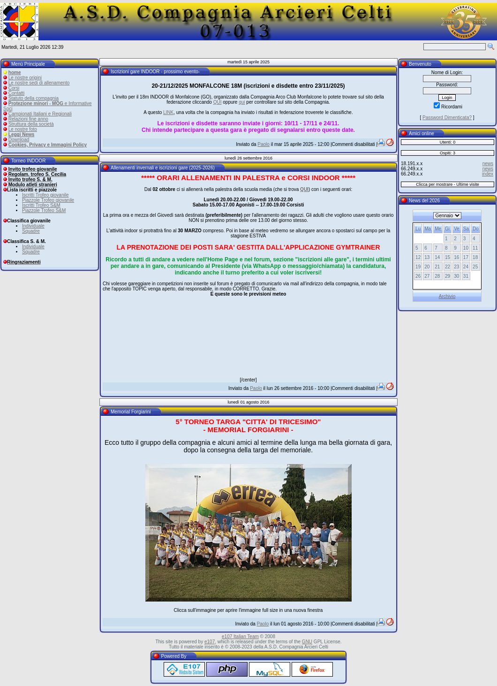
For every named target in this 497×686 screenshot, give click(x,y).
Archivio (447, 296)
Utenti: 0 (448, 142)
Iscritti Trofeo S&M (41, 205)
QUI (217, 102)
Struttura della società (31, 124)
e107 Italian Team (240, 636)
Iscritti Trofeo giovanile (45, 195)
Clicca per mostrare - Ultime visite (447, 184)
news (487, 163)
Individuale (33, 226)
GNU (307, 641)
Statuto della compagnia (33, 98)
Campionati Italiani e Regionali (40, 113)
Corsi (13, 88)
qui (242, 102)
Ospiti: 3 (447, 153)
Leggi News (21, 134)
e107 (209, 641)
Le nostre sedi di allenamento (39, 82)
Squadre (31, 231)
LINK (168, 112)
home (14, 72)
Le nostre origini (25, 77)
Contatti (16, 93)
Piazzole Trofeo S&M (44, 210)
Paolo (263, 144)
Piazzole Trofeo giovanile (48, 200)
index (487, 173)
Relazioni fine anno (28, 119)
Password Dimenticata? (447, 117)
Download (18, 139)
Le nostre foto (22, 129)
